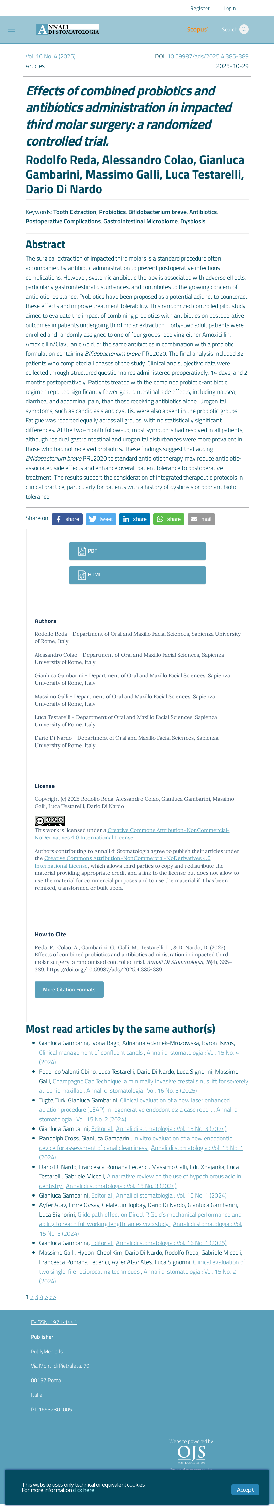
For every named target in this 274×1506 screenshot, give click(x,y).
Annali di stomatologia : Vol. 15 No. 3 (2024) (171, 1131)
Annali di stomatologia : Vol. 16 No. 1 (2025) (171, 1245)
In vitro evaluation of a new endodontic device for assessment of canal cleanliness (135, 1145)
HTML (90, 575)
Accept (245, 1489)
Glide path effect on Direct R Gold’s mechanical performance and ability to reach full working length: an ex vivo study (140, 1221)
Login (230, 8)
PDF (87, 551)
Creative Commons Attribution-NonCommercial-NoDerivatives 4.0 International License (132, 835)
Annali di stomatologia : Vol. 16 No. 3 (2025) (141, 1093)
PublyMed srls (47, 1353)
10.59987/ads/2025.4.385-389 (208, 56)
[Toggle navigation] (11, 29)
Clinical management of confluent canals (91, 1054)
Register (200, 8)
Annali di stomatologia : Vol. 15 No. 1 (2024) (171, 1197)
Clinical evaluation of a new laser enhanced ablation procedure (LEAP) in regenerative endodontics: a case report (134, 1107)
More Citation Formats (69, 992)
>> (52, 1299)
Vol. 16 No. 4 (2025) (51, 56)
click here (83, 1490)
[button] (244, 29)
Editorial (102, 1131)
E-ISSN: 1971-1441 (54, 1324)
